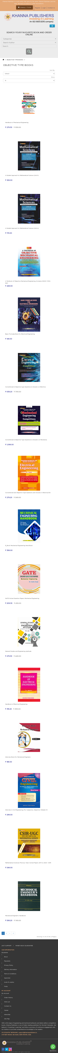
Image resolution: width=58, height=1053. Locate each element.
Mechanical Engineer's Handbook (15, 915)
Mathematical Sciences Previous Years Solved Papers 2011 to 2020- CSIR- (28, 862)
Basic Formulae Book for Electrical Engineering (20, 334)
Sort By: (52, 70)
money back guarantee (24, 945)
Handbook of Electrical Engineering (16, 704)
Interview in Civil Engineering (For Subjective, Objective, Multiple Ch (26, 810)
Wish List (7, 1001)
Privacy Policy (8, 965)
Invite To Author (9, 982)
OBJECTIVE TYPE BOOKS (15, 59)
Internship (7, 1014)
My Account (5, 993)
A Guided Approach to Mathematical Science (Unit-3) (22, 175)
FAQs (6, 986)
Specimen (7, 978)
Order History (8, 997)
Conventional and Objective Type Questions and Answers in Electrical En (28, 492)
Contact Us (51, 7)
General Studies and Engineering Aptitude (18, 651)
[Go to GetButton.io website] (53, 1051)
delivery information (10, 969)
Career (6, 1010)
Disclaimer (5, 952)
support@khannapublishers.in (28, 1032)
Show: (53, 77)
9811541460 (14, 1032)
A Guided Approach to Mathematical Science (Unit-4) (22, 228)
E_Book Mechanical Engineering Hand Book (19, 545)
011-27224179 (6, 1032)
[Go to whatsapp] (53, 1046)
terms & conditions (10, 973)
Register (37, 7)
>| (13, 933)
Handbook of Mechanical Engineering (16, 122)
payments (7, 961)
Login (44, 7)
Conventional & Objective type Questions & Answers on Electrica (25, 387)
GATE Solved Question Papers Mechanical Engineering (22, 598)
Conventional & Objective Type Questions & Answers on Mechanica (26, 439)
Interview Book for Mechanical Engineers (18, 757)
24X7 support (7, 945)
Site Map (7, 1018)
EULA (6, 956)
